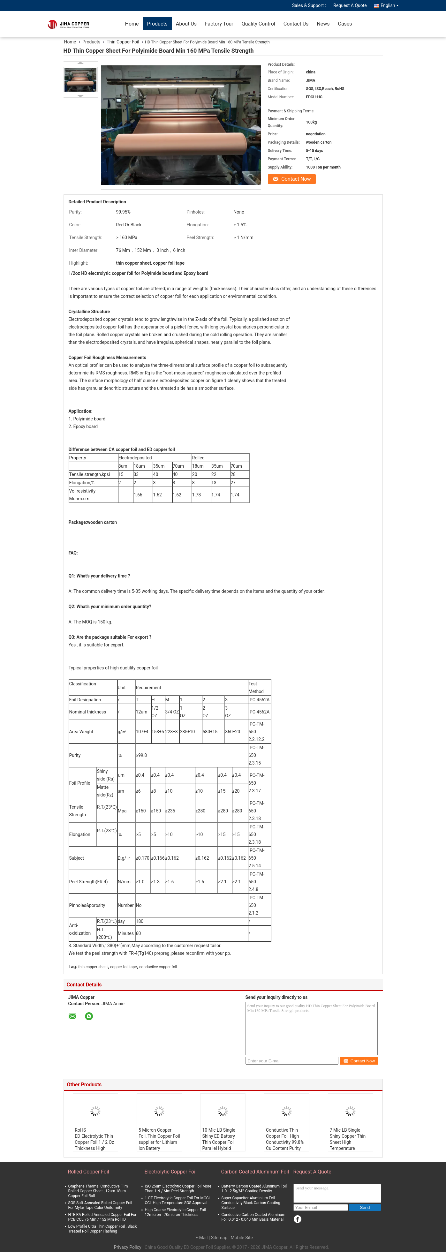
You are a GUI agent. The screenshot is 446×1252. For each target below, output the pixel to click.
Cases (345, 24)
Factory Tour (219, 24)
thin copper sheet (93, 967)
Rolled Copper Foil (88, 1172)
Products (157, 24)
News (323, 24)
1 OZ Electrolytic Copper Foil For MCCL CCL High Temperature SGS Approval (178, 1200)
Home (132, 24)
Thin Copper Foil (123, 41)
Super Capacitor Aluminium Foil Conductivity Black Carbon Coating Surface (251, 1203)
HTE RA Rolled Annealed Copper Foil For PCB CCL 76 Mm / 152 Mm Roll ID (102, 1217)
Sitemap (219, 1237)
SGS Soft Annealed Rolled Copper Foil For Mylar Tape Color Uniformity (100, 1205)
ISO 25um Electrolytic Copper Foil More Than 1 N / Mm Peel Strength (178, 1188)
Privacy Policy (127, 1247)
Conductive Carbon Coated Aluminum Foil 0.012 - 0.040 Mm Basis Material (253, 1217)
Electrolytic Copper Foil (171, 1172)
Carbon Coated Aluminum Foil (255, 1172)
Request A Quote (350, 5)
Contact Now (296, 179)
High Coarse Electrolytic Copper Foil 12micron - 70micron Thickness (175, 1212)
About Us (186, 24)
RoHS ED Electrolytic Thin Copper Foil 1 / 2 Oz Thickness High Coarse (94, 1142)
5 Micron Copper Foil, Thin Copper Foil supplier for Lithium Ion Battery (159, 1139)
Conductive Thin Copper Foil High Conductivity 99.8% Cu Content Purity (285, 1139)
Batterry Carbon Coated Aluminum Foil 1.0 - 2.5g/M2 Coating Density (254, 1188)
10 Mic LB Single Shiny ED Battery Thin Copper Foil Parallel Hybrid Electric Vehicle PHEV (218, 1145)
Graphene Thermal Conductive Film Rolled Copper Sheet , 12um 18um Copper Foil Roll (98, 1191)
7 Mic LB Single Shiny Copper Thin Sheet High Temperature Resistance (348, 1142)
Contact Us (296, 24)
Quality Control (258, 24)
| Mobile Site (241, 1237)
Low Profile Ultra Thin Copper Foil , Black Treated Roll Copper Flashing (102, 1228)
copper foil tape (123, 967)
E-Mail (201, 1237)
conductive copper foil (158, 967)
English (389, 5)
